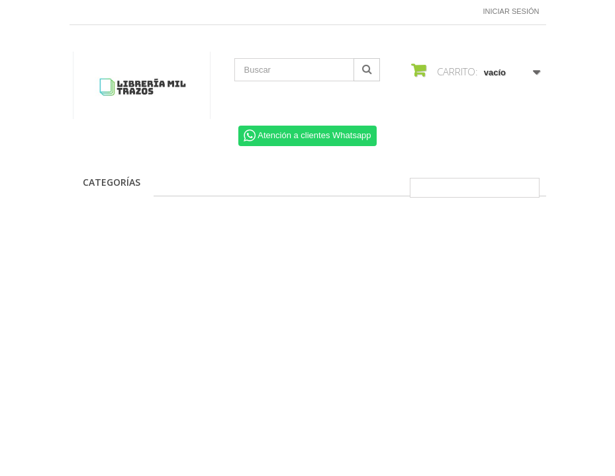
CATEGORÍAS (111, 182)
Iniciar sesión (511, 11)
